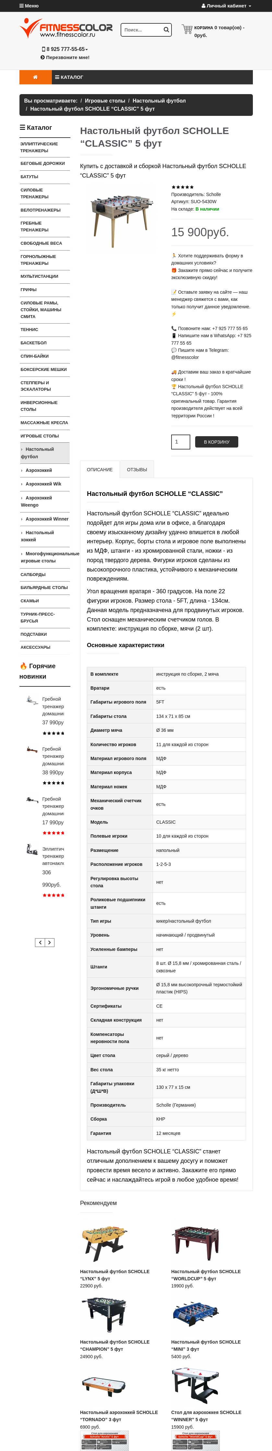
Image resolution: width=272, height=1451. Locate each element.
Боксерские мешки (44, 369)
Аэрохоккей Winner (47, 519)
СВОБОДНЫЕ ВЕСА (41, 243)
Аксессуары (36, 647)
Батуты (29, 176)
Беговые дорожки (43, 163)
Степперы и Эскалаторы (36, 386)
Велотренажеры (41, 210)
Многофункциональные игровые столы (45, 557)
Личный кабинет (226, 5)
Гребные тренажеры (35, 226)
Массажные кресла (44, 422)
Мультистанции (39, 276)
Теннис (29, 329)
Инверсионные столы (39, 406)
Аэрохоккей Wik (43, 483)
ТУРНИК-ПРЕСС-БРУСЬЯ (38, 617)
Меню (29, 5)
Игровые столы (40, 436)
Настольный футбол (37, 453)
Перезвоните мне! (65, 57)
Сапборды (33, 574)
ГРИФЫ (29, 289)
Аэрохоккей (39, 470)
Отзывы (137, 469)
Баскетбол (34, 342)
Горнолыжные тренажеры (38, 260)
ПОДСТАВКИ (34, 634)
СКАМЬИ (30, 600)
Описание (100, 469)
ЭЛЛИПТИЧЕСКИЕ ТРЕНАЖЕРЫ (39, 147)
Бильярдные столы (44, 587)
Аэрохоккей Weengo (36, 501)
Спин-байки (35, 356)
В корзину (217, 442)
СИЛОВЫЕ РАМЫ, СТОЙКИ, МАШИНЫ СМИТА (41, 310)
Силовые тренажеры (35, 193)
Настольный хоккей (37, 536)
